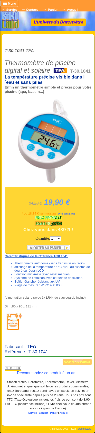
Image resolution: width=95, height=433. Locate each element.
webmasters (84, 428)
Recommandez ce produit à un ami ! (48, 373)
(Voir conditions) (66, 213)
